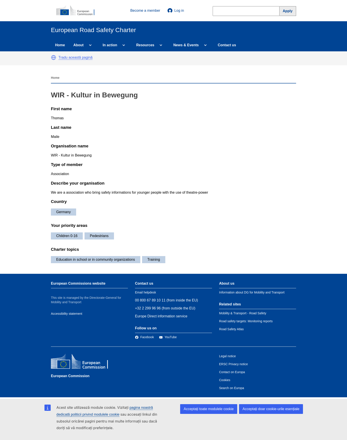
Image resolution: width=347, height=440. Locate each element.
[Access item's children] (89, 45)
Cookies (224, 380)
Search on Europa (231, 388)
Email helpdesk (145, 292)
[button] (53, 57)
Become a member (145, 10)
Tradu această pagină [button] (75, 57)
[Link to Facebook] (144, 337)
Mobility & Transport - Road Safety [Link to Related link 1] (242, 313)
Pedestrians (99, 236)
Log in (175, 10)
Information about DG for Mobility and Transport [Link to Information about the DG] (252, 292)
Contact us (227, 45)
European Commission (70, 376)
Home (60, 45)
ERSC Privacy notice (233, 364)
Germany (63, 212)
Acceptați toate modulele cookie (209, 409)
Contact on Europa (232, 372)
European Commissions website (78, 283)
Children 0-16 (66, 236)
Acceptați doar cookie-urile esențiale (271, 409)
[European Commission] (77, 10)
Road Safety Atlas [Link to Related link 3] (231, 329)
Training (153, 259)
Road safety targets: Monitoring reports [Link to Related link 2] (246, 321)
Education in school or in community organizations (95, 259)
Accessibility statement (66, 313)
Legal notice (227, 356)
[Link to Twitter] (168, 337)
